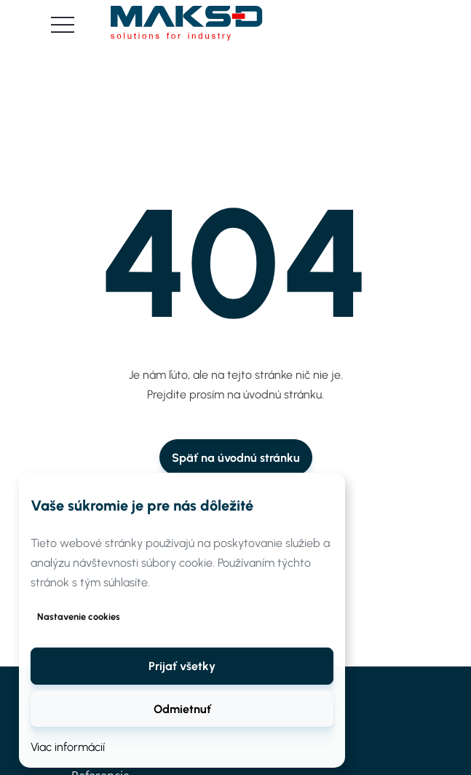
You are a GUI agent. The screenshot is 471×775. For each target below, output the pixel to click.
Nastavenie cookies (78, 616)
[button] (182, 666)
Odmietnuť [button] (182, 709)
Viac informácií (68, 747)
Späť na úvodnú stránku (236, 458)
